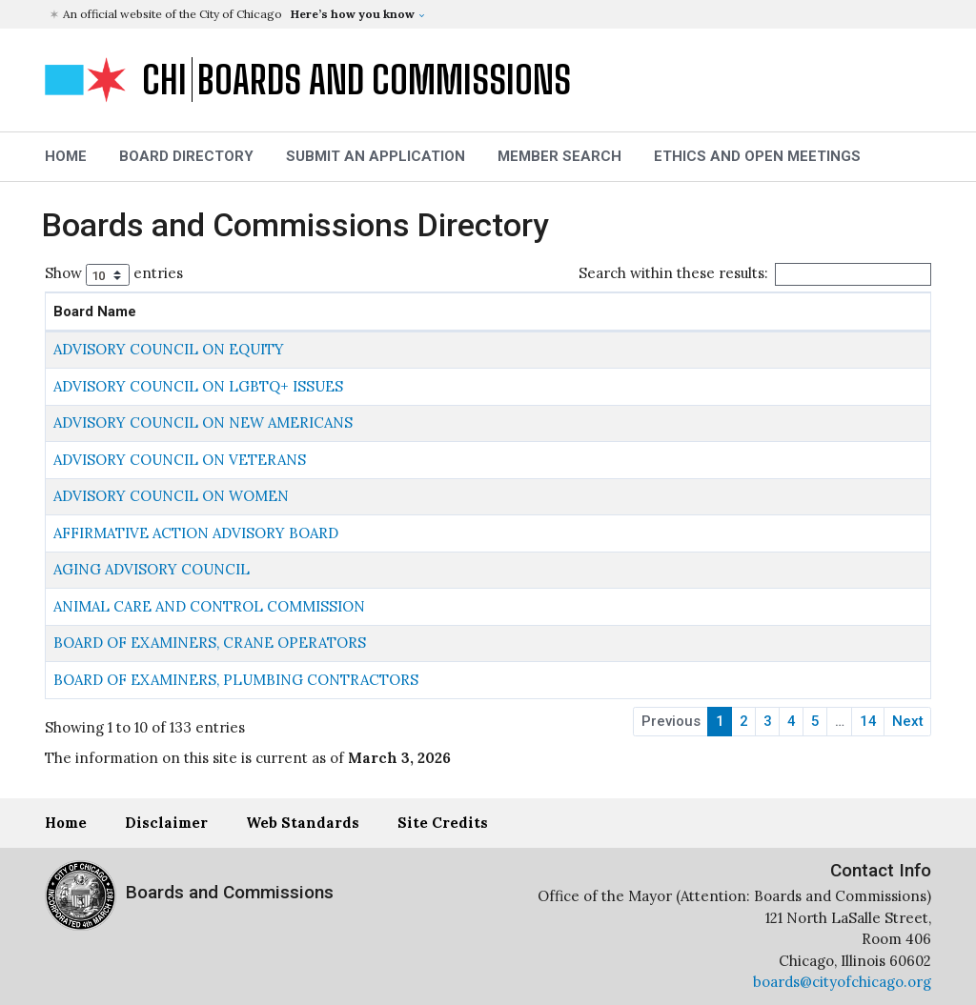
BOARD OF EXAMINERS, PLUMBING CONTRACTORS (235, 680)
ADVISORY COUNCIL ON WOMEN (171, 496)
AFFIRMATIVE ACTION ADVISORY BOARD (195, 533)
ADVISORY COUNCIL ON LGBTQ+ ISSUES (198, 386)
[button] (490, 14)
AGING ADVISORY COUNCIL (151, 569)
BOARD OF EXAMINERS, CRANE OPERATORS (209, 642)
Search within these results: (755, 274)
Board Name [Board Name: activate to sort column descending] (94, 311)
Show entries (114, 275)
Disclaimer (166, 823)
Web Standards (302, 823)
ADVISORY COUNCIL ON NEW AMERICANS (203, 422)
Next (908, 721)
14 (868, 721)
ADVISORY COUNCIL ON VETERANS (179, 460)
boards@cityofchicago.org (842, 982)
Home (66, 823)
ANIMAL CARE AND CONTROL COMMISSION (209, 606)
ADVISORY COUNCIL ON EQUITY (168, 349)
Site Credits (442, 823)
